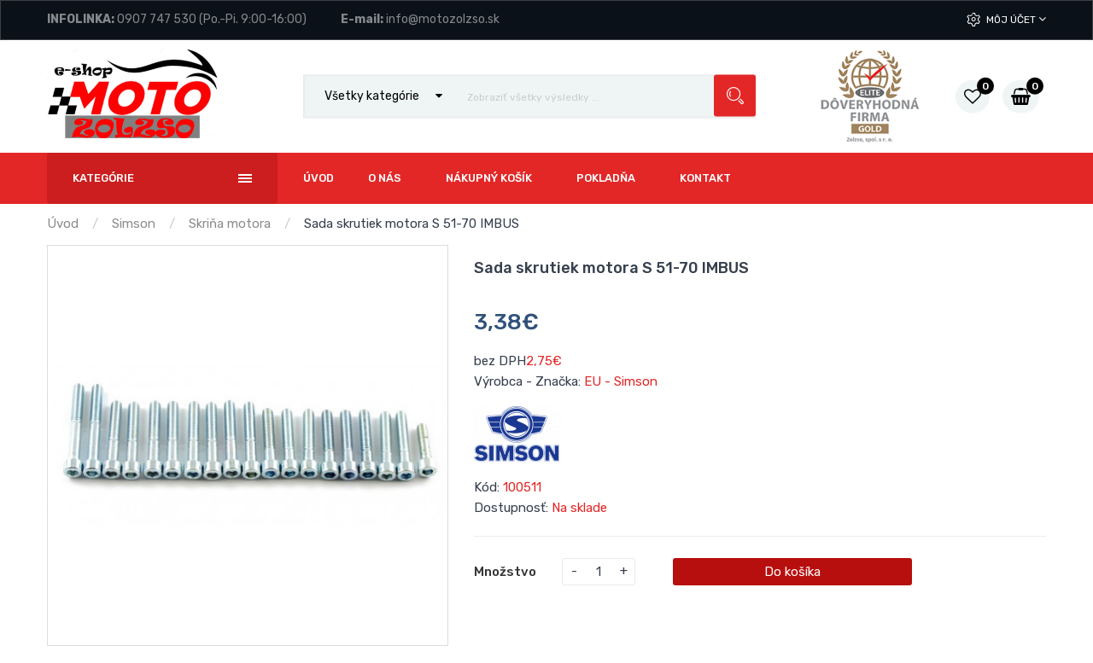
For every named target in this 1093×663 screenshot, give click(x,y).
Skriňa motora (230, 223)
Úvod (63, 223)
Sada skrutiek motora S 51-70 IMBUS (411, 223)
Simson (133, 223)
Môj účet (1016, 19)
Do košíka (792, 571)
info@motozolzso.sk (443, 19)
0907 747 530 (156, 19)
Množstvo (505, 571)
